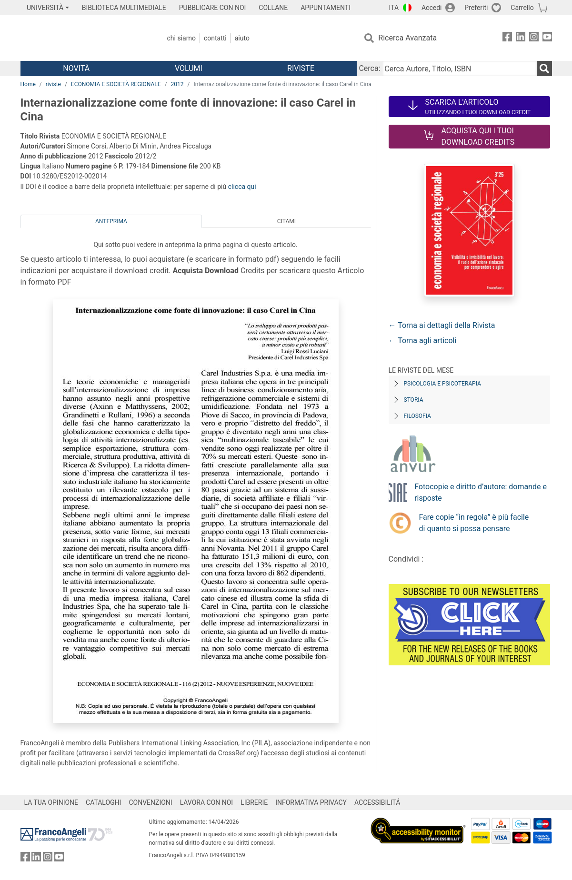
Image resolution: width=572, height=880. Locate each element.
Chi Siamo (181, 38)
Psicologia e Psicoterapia (442, 383)
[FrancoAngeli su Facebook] (507, 38)
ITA (394, 7)
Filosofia (417, 416)
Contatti (215, 38)
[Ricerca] (544, 68)
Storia (413, 399)
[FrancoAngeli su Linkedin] (520, 38)
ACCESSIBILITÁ (377, 802)
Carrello (522, 7)
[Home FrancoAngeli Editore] (83, 38)
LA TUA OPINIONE (51, 802)
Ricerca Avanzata (407, 37)
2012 (177, 84)
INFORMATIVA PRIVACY (311, 802)
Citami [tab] (286, 221)
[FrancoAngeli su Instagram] (534, 38)
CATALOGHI (103, 802)
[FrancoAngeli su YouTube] (547, 38)
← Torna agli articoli (423, 340)
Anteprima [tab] (111, 221)
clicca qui (242, 186)
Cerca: (369, 68)
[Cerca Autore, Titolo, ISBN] (459, 68)
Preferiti (476, 7)
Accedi (431, 7)
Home (28, 84)
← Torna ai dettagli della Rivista (442, 325)
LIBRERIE (254, 802)
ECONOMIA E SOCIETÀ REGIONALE (116, 84)
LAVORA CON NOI (206, 802)
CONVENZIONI (150, 802)
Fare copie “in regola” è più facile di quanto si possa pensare (474, 523)
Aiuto (242, 38)
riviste (53, 84)
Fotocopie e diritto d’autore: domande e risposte (480, 492)
